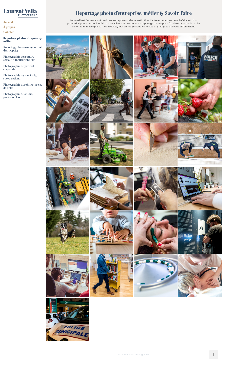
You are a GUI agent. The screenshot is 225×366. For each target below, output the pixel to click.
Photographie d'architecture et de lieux (22, 86)
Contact (8, 32)
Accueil (8, 22)
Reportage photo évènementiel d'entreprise (22, 49)
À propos (9, 27)
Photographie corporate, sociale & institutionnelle (19, 58)
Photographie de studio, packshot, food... (18, 95)
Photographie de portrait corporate (18, 67)
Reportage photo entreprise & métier (22, 39)
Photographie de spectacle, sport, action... (20, 77)
